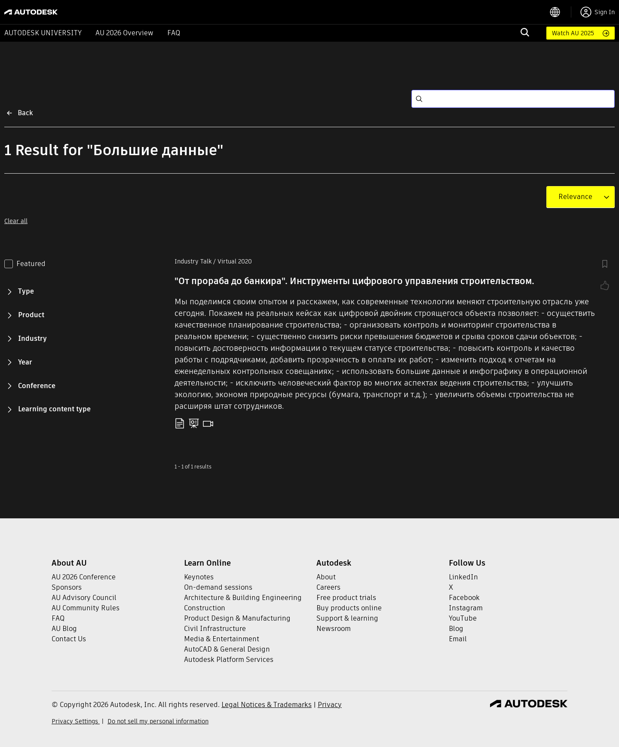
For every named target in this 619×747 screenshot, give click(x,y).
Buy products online (349, 608)
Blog (456, 629)
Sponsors (67, 587)
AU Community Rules (86, 608)
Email (458, 639)
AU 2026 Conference (84, 577)
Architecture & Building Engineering (243, 598)
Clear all (16, 221)
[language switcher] (560, 12)
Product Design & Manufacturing (237, 618)
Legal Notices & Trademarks (266, 705)
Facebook (464, 598)
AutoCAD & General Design (227, 649)
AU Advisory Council (84, 598)
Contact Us (69, 639)
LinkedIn (463, 577)
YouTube (463, 618)
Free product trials (346, 598)
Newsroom (333, 629)
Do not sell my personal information (157, 721)
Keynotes (199, 577)
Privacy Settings (76, 721)
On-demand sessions (218, 587)
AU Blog (64, 629)
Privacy (330, 705)
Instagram (466, 608)
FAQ (173, 33)
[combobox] (575, 196)
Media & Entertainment (221, 639)
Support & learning (347, 618)
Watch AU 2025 (573, 33)
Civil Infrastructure (215, 629)
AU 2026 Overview (124, 33)
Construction (204, 608)
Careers (328, 587)
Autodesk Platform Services (228, 659)
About (326, 577)
